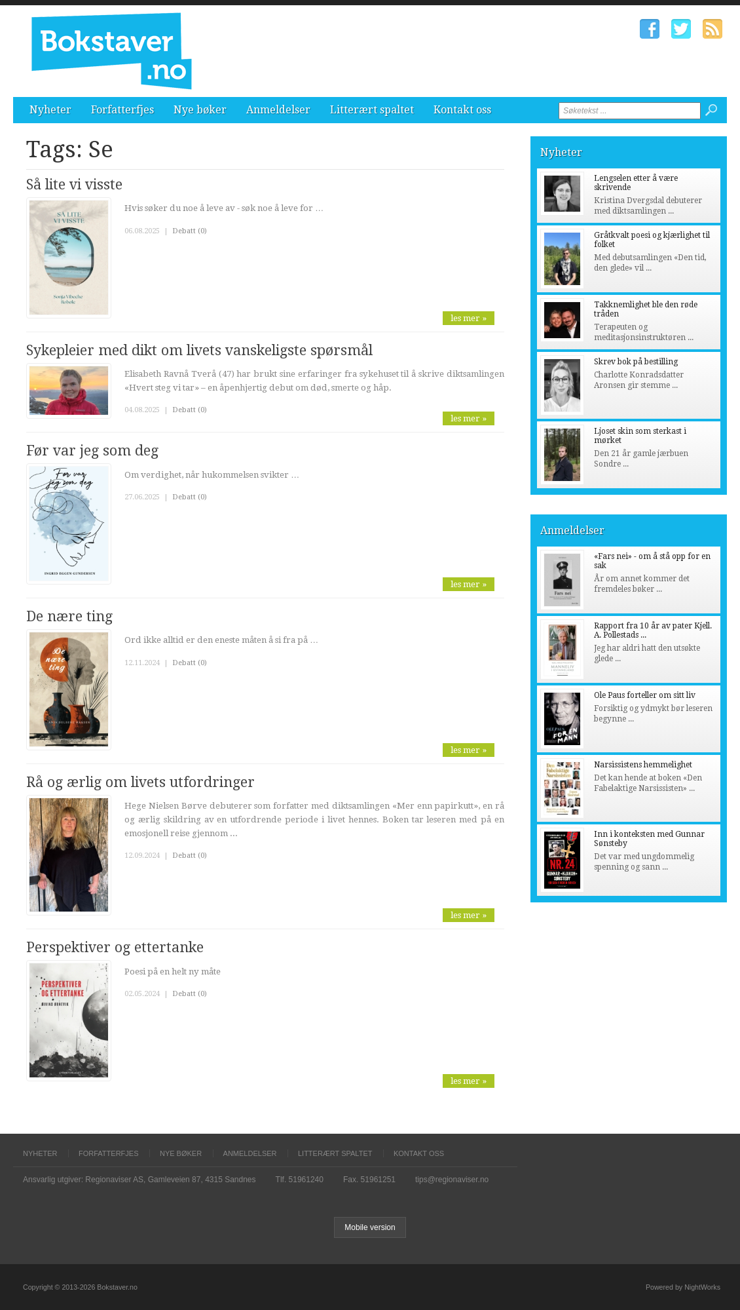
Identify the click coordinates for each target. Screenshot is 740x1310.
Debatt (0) (189, 231)
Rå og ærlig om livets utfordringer (140, 782)
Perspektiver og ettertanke (115, 947)
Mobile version (369, 1227)
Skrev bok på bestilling (636, 361)
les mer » (469, 318)
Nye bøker (200, 110)
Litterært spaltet (372, 110)
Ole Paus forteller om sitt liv (644, 695)
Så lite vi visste (74, 184)
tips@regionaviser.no (452, 1179)
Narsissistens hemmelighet (643, 764)
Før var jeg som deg (92, 450)
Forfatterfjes (122, 110)
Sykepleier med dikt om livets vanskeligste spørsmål (199, 350)
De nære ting (69, 616)
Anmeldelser (278, 110)
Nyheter (50, 110)
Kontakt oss (462, 110)
